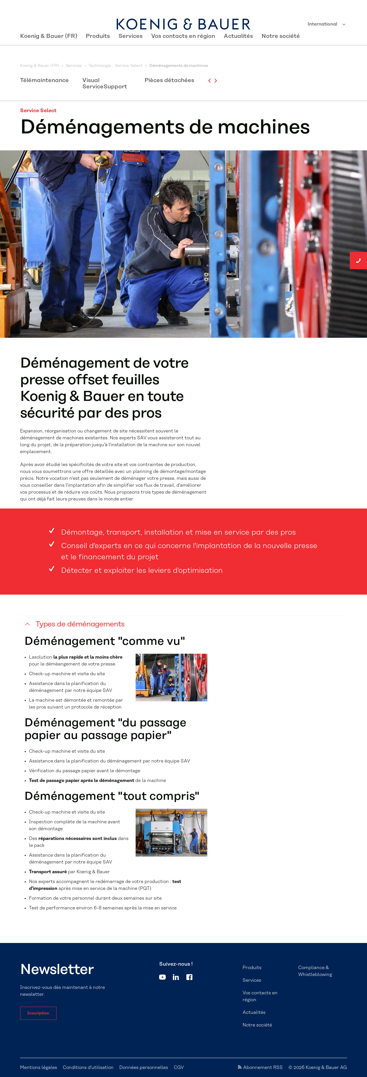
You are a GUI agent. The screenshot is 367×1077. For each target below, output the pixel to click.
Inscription (38, 1013)
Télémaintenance (44, 80)
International (323, 24)
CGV (179, 1067)
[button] (183, 629)
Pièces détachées (169, 80)
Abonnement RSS (263, 1067)
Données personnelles (143, 1067)
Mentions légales (38, 1067)
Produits (98, 49)
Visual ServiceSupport (104, 83)
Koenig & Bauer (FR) (48, 49)
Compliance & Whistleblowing (315, 971)
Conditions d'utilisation (88, 1067)
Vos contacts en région (183, 49)
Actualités (238, 49)
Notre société (280, 49)
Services (130, 49)
